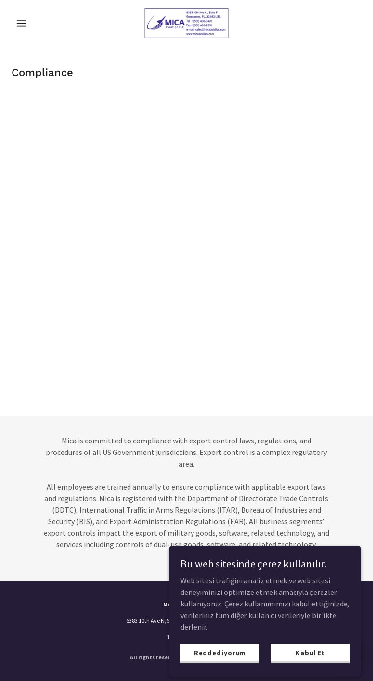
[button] (38, 23)
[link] (186, 23)
